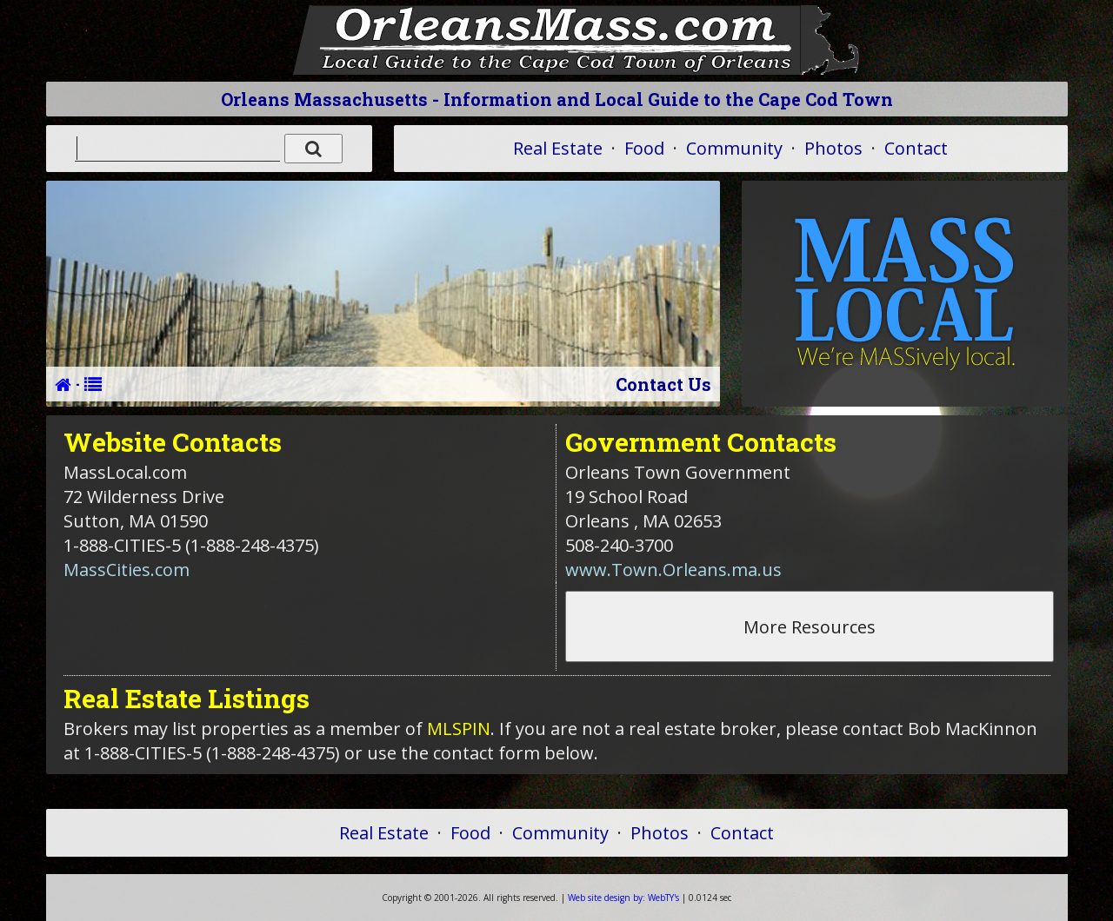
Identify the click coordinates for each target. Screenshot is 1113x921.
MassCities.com (126, 569)
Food (644, 148)
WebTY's (623, 897)
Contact (916, 148)
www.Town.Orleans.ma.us (673, 569)
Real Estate (558, 148)
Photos (833, 148)
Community (734, 148)
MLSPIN (458, 728)
